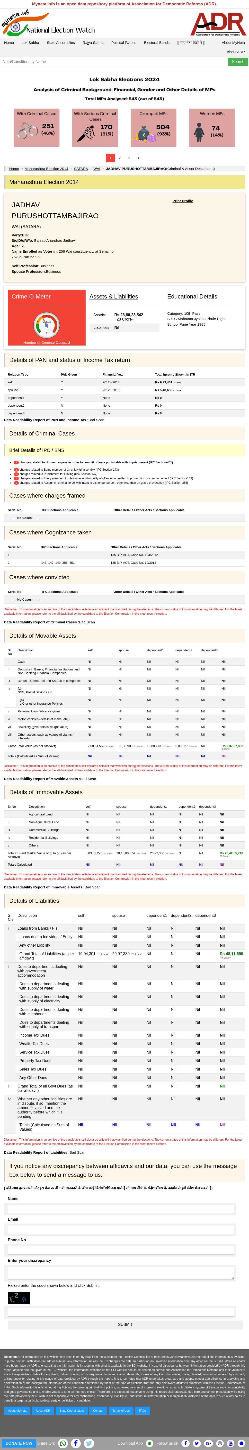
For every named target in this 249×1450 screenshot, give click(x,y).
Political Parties (123, 42)
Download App (130, 1443)
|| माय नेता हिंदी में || (191, 42)
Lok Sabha (30, 42)
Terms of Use (121, 1410)
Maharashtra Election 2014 (46, 169)
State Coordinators (72, 1410)
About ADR (236, 52)
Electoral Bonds (156, 42)
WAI (96, 169)
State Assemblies (61, 42)
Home (9, 42)
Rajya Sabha (93, 42)
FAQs (142, 1410)
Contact (98, 1410)
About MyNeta (233, 42)
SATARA (81, 169)
